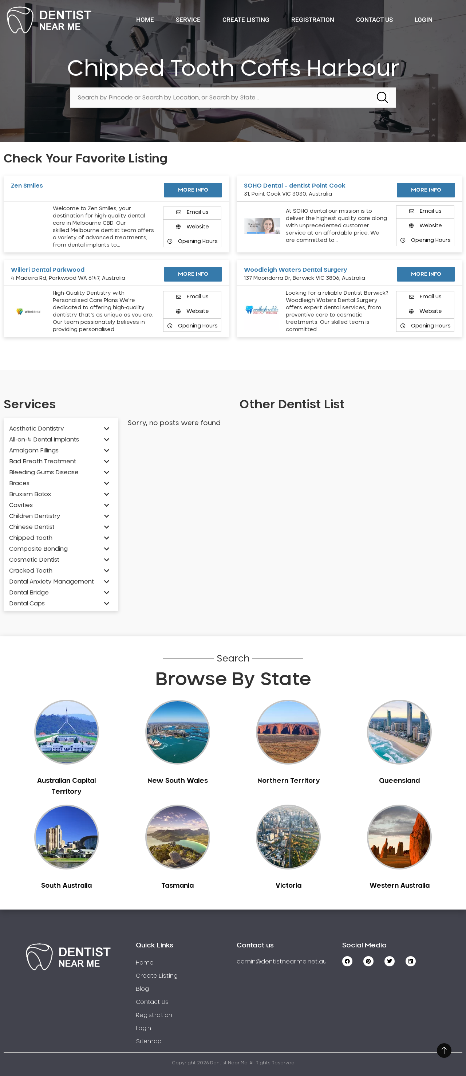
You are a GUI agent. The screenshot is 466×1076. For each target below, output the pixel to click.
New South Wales (177, 781)
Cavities (21, 505)
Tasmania (177, 886)
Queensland (399, 781)
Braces (19, 483)
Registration (312, 19)
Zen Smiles (27, 186)
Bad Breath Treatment (42, 461)
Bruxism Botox (30, 494)
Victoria (288, 886)
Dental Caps (27, 603)
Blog (142, 989)
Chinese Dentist (32, 527)
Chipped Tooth (30, 538)
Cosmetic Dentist (34, 560)
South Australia (66, 886)
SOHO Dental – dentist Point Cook (294, 186)
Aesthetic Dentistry (36, 429)
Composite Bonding (38, 549)
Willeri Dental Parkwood (47, 270)
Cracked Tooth (30, 571)
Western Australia (400, 886)
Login (424, 19)
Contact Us (374, 19)
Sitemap (149, 1041)
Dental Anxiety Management (51, 582)
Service (188, 19)
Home (145, 19)
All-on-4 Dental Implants (44, 440)
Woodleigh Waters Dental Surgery (295, 270)
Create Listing (245, 19)
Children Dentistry (34, 516)
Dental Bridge (29, 593)
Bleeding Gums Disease (44, 472)
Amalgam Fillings (34, 450)
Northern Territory (288, 781)
